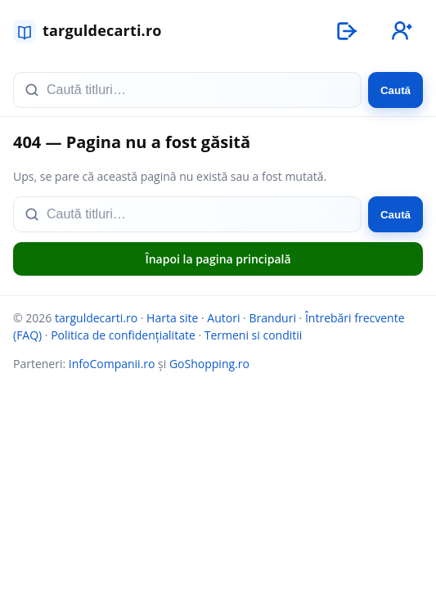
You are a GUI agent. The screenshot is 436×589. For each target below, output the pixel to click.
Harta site (172, 318)
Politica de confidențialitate (123, 335)
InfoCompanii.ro (112, 363)
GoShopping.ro (209, 363)
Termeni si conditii (254, 335)
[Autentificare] (346, 31)
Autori (223, 318)
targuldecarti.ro (96, 318)
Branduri (272, 318)
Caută (395, 90)
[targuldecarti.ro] (95, 31)
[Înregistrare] (400, 31)
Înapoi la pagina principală (217, 259)
